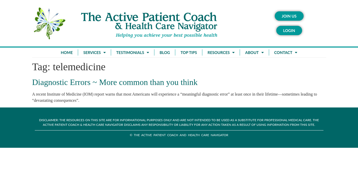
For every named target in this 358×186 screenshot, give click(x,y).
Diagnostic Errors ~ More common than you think (115, 82)
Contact (285, 52)
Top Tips (188, 52)
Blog (165, 52)
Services (94, 52)
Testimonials (132, 52)
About (254, 52)
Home (67, 52)
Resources (221, 52)
